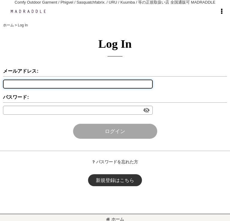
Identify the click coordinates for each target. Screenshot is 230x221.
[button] (221, 11)
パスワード (15, 97)
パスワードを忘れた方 (115, 161)
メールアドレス (20, 71)
